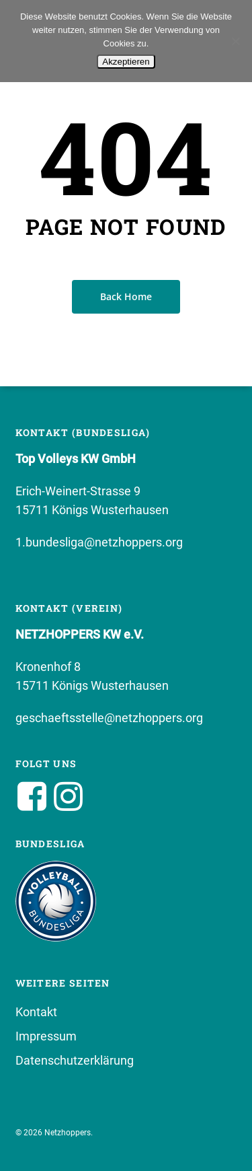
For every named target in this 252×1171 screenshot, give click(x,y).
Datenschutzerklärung (74, 1060)
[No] (235, 41)
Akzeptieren (125, 62)
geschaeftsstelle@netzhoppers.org (109, 718)
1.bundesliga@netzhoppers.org (99, 542)
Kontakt (36, 1012)
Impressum (46, 1036)
